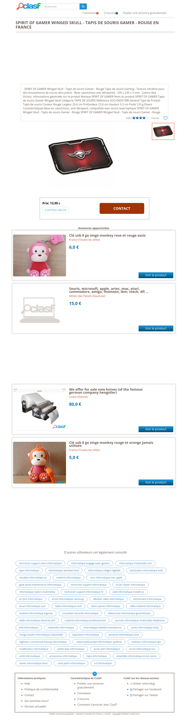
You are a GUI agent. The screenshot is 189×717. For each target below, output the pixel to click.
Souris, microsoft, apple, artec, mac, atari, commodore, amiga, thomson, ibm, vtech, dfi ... (109, 290)
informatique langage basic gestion (90, 563)
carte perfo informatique (71, 663)
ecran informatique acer (32, 606)
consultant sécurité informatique (80, 613)
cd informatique (103, 663)
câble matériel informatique (145, 606)
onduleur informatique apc (146, 641)
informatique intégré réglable (104, 570)
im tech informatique (30, 599)
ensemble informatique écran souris (136, 656)
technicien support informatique (89, 584)
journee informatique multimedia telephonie (140, 620)
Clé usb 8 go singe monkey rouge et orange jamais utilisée (111, 444)
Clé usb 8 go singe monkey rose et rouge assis (107, 235)
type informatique (29, 570)
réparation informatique (85, 634)
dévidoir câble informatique (108, 599)
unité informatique (29, 656)
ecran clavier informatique (130, 584)
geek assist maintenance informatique (40, 584)
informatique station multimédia (37, 591)
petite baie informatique (71, 649)
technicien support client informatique (40, 563)
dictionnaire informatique (147, 599)
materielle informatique (61, 627)
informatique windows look (64, 570)
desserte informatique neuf (124, 634)
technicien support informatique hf (83, 591)
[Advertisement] (94, 58)
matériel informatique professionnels (85, 620)
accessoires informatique (63, 656)
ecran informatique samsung (68, 599)
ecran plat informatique (107, 649)
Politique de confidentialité (41, 689)
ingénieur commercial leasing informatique (43, 641)
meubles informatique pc (33, 577)
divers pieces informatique (105, 606)
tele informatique (28, 627)
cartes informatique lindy (145, 627)
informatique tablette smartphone (102, 627)
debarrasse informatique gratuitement (129, 613)
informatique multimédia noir (135, 563)
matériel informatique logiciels (36, 613)
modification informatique (33, 649)
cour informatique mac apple (106, 577)
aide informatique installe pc (128, 591)
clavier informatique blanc (33, 663)
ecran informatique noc (142, 649)
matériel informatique (68, 577)
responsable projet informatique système (99, 641)
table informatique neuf (68, 606)
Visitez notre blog (142, 683)
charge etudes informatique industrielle (41, 634)
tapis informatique (97, 656)
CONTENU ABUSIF (56, 210)
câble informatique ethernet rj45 (37, 620)
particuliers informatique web (146, 570)
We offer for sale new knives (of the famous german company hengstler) (106, 391)
